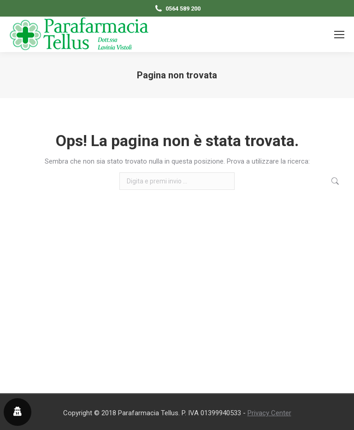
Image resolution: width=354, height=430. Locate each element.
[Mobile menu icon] (339, 34)
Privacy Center (269, 413)
